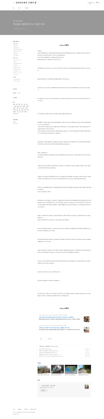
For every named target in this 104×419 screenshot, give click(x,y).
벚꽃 (14, 104)
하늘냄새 (19, 410)
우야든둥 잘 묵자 (17, 79)
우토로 (27, 106)
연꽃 (19, 104)
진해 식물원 (16, 55)
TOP (90, 411)
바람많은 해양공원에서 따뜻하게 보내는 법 (48, 352)
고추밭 (26, 108)
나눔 (24, 104)
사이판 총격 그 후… (18, 71)
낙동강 (23, 108)
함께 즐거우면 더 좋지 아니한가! (47, 389)
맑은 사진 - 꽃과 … (17, 59)
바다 (17, 113)
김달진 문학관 (16, 48)
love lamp (16, 74)
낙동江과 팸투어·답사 (18, 63)
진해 (22, 111)
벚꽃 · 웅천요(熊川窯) (18, 49)
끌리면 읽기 (16, 65)
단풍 (17, 110)
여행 (17, 108)
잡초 (20, 108)
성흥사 (22, 110)
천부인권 (26, 410)
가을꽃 (24, 106)
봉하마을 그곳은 (17, 69)
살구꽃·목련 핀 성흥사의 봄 (45, 350)
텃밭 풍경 (15, 46)
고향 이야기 (41, 347)
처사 (14, 410)
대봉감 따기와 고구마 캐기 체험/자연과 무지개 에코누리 (51, 357)
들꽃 (18, 106)
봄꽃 (15, 106)
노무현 (14, 113)
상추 (27, 104)
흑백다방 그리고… (17, 51)
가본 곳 (15, 61)
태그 (19, 8)
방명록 (26, 8)
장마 (20, 111)
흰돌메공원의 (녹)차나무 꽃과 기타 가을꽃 (48, 355)
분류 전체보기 (16, 41)
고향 (17, 111)
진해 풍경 (47, 347)
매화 (25, 110)
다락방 (14, 77)
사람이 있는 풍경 (17, 67)
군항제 (14, 110)
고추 (22, 104)
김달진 (14, 108)
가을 (16, 104)
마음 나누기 (15, 57)
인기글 (18, 93)
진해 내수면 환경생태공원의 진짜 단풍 (47, 354)
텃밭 (21, 106)
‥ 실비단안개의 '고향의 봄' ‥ (26, 3)
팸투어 (25, 111)
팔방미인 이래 (33, 410)
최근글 (14, 93)
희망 (28, 110)
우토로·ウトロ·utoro (18, 73)
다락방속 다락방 (17, 81)
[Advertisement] (64, 325)
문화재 (14, 111)
